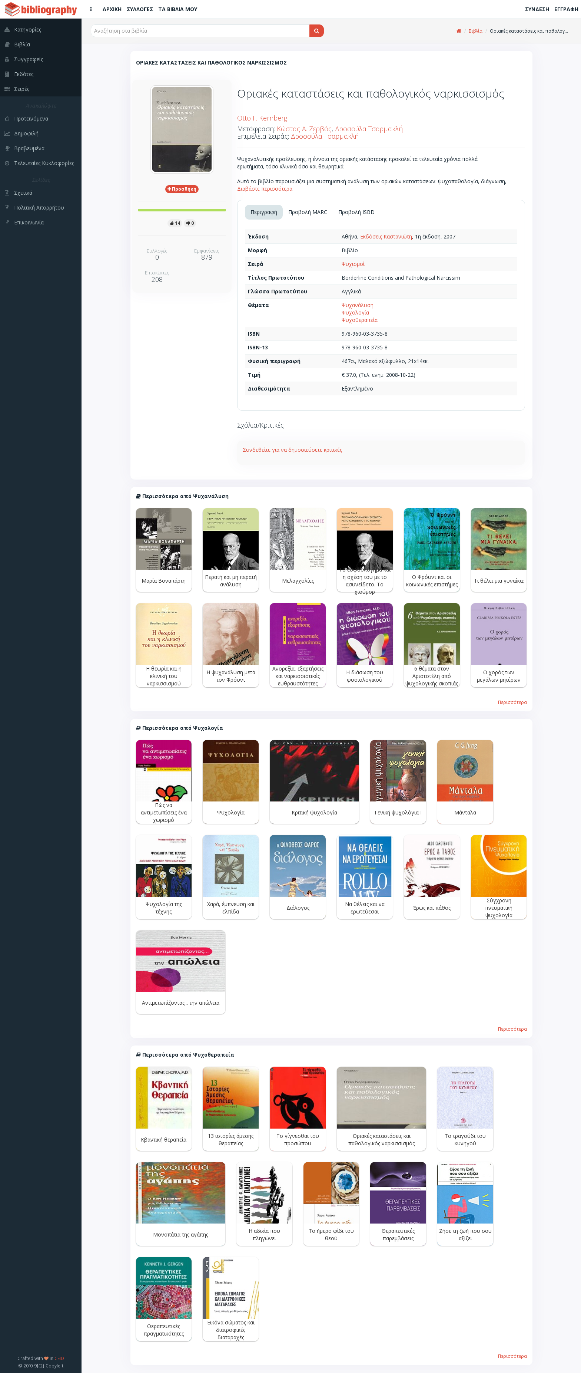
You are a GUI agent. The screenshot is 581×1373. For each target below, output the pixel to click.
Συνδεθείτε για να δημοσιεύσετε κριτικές (292, 449)
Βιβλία (475, 31)
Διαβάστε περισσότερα (264, 188)
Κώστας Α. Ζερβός (304, 128)
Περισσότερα (512, 702)
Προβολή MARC (307, 211)
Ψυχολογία (355, 312)
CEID (59, 1358)
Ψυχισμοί (353, 263)
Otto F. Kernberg (262, 117)
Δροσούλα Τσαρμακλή (369, 128)
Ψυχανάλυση (358, 305)
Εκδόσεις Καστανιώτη (386, 236)
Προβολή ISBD (356, 211)
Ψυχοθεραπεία (360, 319)
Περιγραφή (263, 211)
